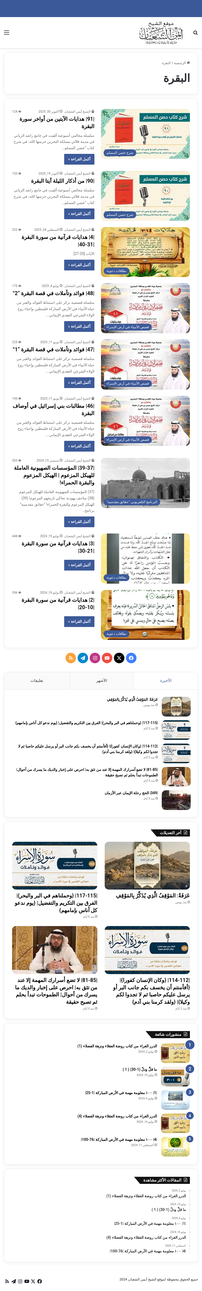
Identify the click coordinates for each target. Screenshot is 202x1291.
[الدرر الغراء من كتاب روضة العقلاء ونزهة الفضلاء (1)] (175, 1055)
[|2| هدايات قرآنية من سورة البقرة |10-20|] (145, 615)
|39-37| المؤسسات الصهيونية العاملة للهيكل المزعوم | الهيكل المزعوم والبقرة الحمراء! (54, 475)
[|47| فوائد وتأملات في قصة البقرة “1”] (145, 364)
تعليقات (37, 680)
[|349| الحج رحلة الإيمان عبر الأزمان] (175, 801)
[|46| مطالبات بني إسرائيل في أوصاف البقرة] (145, 421)
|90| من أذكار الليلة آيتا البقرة (62, 181)
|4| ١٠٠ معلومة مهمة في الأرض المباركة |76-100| (119, 1142)
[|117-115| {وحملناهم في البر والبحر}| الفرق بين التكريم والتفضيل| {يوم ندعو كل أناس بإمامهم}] (175, 731)
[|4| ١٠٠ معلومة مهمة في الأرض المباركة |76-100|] (175, 1149)
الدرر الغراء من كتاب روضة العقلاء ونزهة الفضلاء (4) (117, 1118)
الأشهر (101, 680)
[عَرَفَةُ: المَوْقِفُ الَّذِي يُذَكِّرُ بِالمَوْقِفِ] (175, 707)
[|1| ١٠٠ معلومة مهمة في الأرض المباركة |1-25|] (175, 1102)
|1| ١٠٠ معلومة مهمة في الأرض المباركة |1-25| (121, 1095)
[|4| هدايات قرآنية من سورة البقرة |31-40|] (145, 252)
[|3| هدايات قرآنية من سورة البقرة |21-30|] (145, 559)
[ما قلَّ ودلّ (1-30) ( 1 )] (175, 1079)
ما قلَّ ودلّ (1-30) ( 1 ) (140, 1071)
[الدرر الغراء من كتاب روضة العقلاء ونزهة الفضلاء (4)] (175, 1125)
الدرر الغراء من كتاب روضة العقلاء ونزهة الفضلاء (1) (117, 1048)
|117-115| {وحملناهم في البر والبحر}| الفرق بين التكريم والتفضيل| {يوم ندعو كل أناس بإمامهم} (85, 724)
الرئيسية (182, 63)
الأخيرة (165, 680)
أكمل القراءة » (79, 159)
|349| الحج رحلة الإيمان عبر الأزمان (130, 794)
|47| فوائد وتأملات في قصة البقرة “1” (53, 349)
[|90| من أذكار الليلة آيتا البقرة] (145, 196)
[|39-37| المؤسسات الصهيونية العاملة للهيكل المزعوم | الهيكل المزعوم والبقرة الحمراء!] (145, 483)
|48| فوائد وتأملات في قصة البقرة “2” (53, 293)
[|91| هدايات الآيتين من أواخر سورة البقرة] (145, 134)
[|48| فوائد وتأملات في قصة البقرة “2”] (145, 308)
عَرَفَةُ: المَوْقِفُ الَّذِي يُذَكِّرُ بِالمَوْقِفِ (131, 700)
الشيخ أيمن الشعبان (77, 111)
